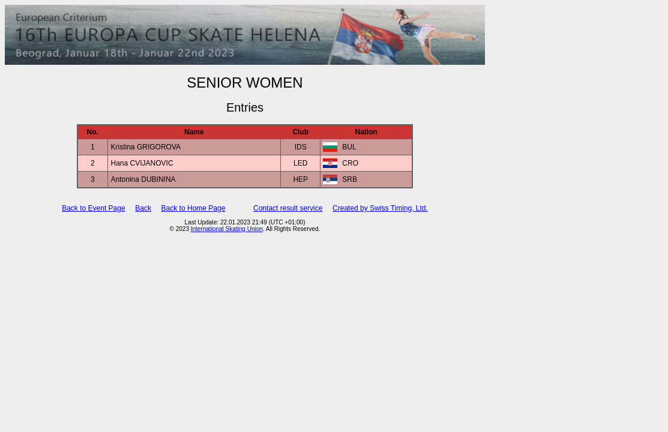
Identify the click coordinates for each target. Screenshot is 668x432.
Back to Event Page (93, 208)
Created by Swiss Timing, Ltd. (380, 208)
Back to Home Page (193, 208)
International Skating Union (227, 229)
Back (143, 208)
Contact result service (287, 208)
